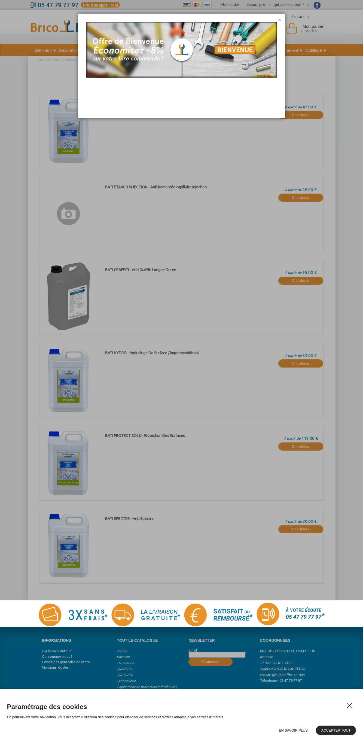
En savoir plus (293, 730)
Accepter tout (336, 730)
